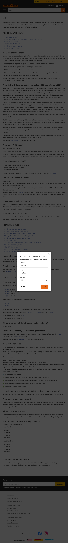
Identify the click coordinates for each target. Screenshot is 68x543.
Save (44, 286)
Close (25, 286)
